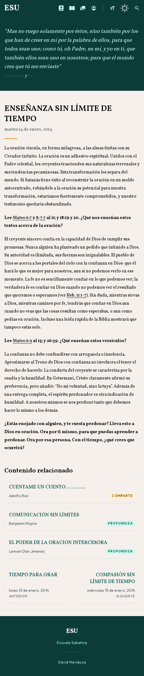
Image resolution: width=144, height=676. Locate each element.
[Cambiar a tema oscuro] (125, 8)
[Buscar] (137, 8)
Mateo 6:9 (22, 341)
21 (30, 76)
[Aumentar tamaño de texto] (112, 8)
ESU (11, 8)
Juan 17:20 (14, 76)
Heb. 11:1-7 (76, 295)
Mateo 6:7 (22, 218)
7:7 (43, 218)
